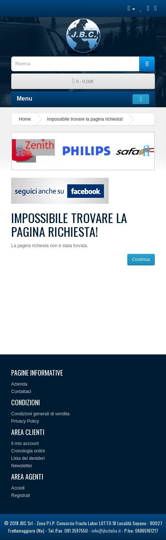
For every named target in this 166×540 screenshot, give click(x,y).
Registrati (20, 495)
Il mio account (25, 443)
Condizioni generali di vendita (40, 413)
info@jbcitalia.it (106, 530)
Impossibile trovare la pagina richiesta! (85, 119)
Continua (141, 259)
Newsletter (21, 465)
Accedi (18, 488)
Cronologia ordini (28, 451)
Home (25, 119)
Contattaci (21, 391)
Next (142, 151)
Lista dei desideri (28, 458)
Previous (23, 151)
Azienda (19, 384)
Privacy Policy (25, 421)
